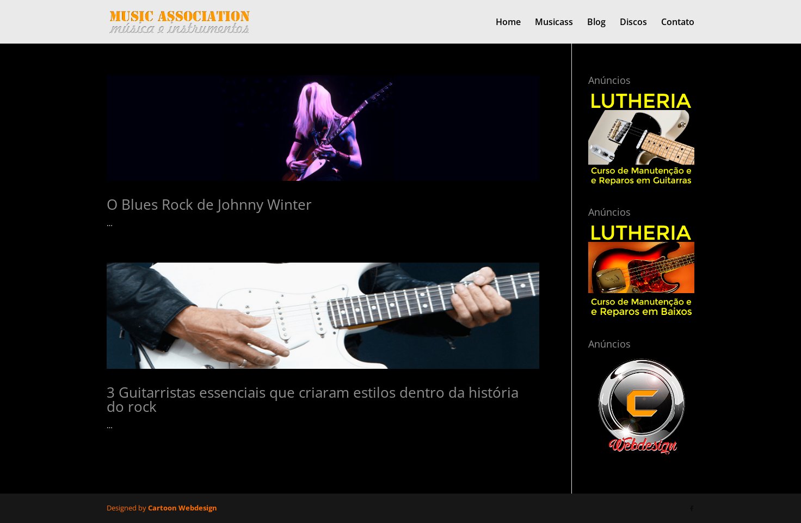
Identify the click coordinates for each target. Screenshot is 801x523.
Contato (677, 23)
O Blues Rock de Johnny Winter (209, 204)
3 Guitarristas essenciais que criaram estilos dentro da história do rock (313, 399)
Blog (596, 23)
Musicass (554, 23)
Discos (633, 23)
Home (508, 23)
